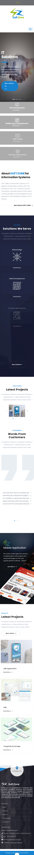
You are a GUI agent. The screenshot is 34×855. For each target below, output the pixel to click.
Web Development (17, 108)
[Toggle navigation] (30, 29)
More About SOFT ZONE (23, 205)
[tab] (13, 99)
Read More (17, 110)
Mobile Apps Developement (17, 123)
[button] (2, 67)
